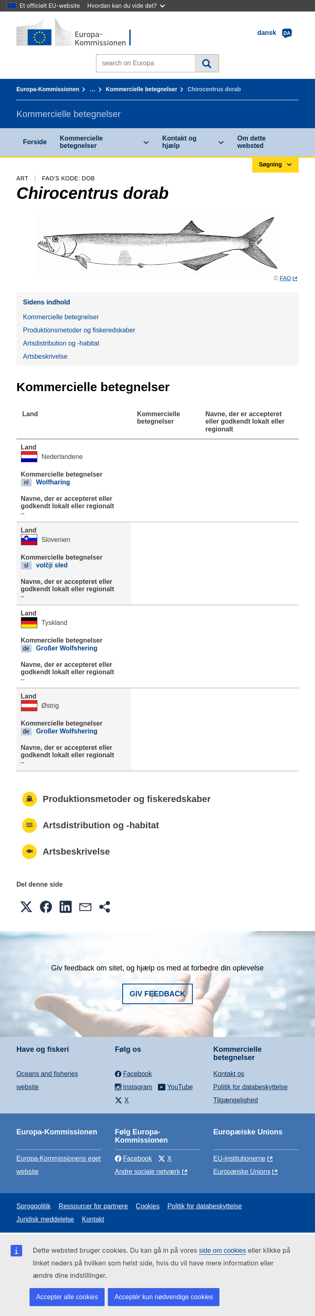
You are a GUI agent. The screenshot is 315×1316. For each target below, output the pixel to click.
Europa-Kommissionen (47, 89)
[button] (26, 907)
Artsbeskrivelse (45, 356)
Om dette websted (251, 142)
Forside (35, 141)
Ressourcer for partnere (93, 1206)
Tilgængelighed (235, 1100)
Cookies (148, 1206)
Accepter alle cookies (67, 1296)
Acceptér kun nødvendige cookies (163, 1296)
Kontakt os (228, 1073)
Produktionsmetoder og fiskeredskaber (79, 330)
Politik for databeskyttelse (250, 1086)
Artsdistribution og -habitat (61, 343)
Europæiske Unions (242, 1171)
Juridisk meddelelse (45, 1219)
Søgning (206, 63)
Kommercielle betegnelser (141, 89)
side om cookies (222, 1250)
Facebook (133, 1158)
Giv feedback (157, 994)
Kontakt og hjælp (179, 142)
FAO (285, 278)
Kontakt (93, 1219)
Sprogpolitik (33, 1206)
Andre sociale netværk (147, 1171)
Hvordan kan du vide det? (126, 5)
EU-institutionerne (239, 1158)
